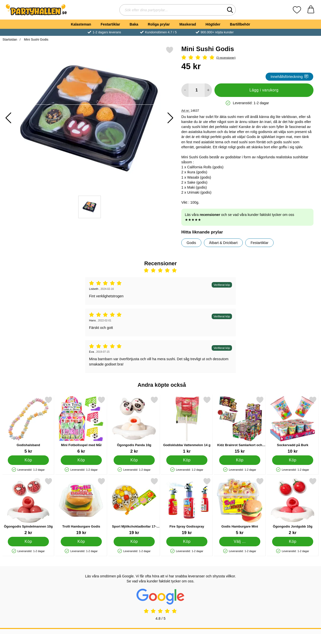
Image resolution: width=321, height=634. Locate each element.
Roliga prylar (159, 24)
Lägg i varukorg (263, 90)
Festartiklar (110, 24)
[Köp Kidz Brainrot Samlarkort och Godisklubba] (240, 460)
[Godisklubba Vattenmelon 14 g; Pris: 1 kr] (187, 425)
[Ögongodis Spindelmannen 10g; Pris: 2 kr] (28, 506)
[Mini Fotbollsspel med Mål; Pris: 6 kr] (81, 425)
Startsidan (10, 39)
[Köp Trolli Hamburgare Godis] (81, 541)
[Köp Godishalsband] (28, 460)
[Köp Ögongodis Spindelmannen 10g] (28, 541)
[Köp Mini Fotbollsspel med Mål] (81, 460)
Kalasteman (81, 24)
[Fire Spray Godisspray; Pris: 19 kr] (187, 506)
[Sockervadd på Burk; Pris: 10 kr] (292, 425)
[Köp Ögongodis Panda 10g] (134, 460)
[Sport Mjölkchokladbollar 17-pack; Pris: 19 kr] (134, 506)
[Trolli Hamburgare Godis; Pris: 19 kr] (81, 506)
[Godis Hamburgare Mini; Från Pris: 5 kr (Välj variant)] (240, 506)
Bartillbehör (240, 24)
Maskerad (187, 24)
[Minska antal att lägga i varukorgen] (185, 90)
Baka (134, 24)
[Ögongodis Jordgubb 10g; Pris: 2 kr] (292, 506)
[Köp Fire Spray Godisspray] (187, 541)
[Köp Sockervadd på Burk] (292, 460)
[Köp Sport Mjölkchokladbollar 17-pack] (134, 541)
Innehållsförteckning (289, 77)
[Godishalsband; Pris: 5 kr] (28, 425)
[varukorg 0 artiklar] (311, 10)
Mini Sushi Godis (35, 39)
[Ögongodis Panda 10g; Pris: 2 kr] (134, 425)
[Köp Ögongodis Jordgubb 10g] (292, 541)
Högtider (213, 24)
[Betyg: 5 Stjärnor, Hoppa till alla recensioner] (247, 57)
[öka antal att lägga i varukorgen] (208, 90)
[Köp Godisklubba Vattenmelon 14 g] (187, 460)
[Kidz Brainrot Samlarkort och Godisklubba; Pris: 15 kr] (240, 425)
